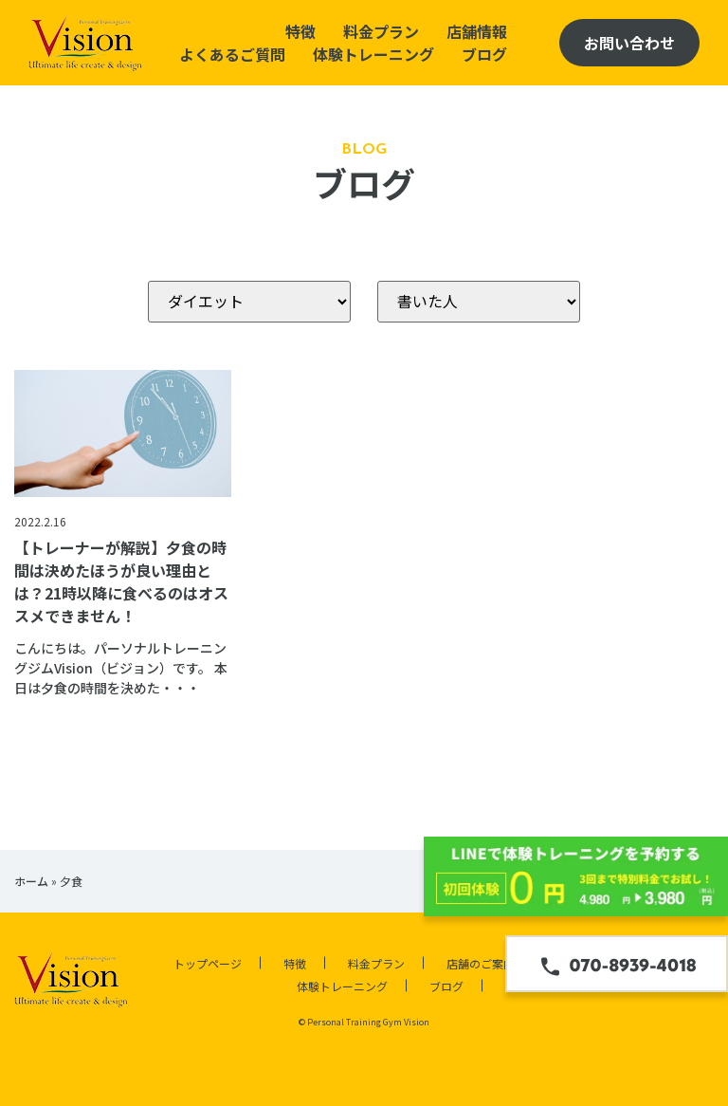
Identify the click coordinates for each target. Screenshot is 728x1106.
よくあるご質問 (232, 54)
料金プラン (381, 31)
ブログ (484, 54)
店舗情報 (476, 31)
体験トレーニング (373, 54)
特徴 (300, 31)
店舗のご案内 (480, 963)
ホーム (31, 881)
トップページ (207, 963)
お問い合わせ (629, 42)
